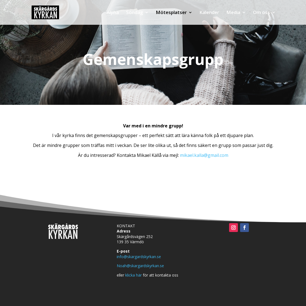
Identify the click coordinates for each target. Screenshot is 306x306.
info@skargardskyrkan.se (139, 256)
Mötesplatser (171, 12)
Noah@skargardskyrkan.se (140, 265)
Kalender (209, 12)
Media (233, 12)
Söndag (134, 12)
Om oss (261, 12)
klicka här (133, 275)
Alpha (113, 12)
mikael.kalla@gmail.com (204, 155)
